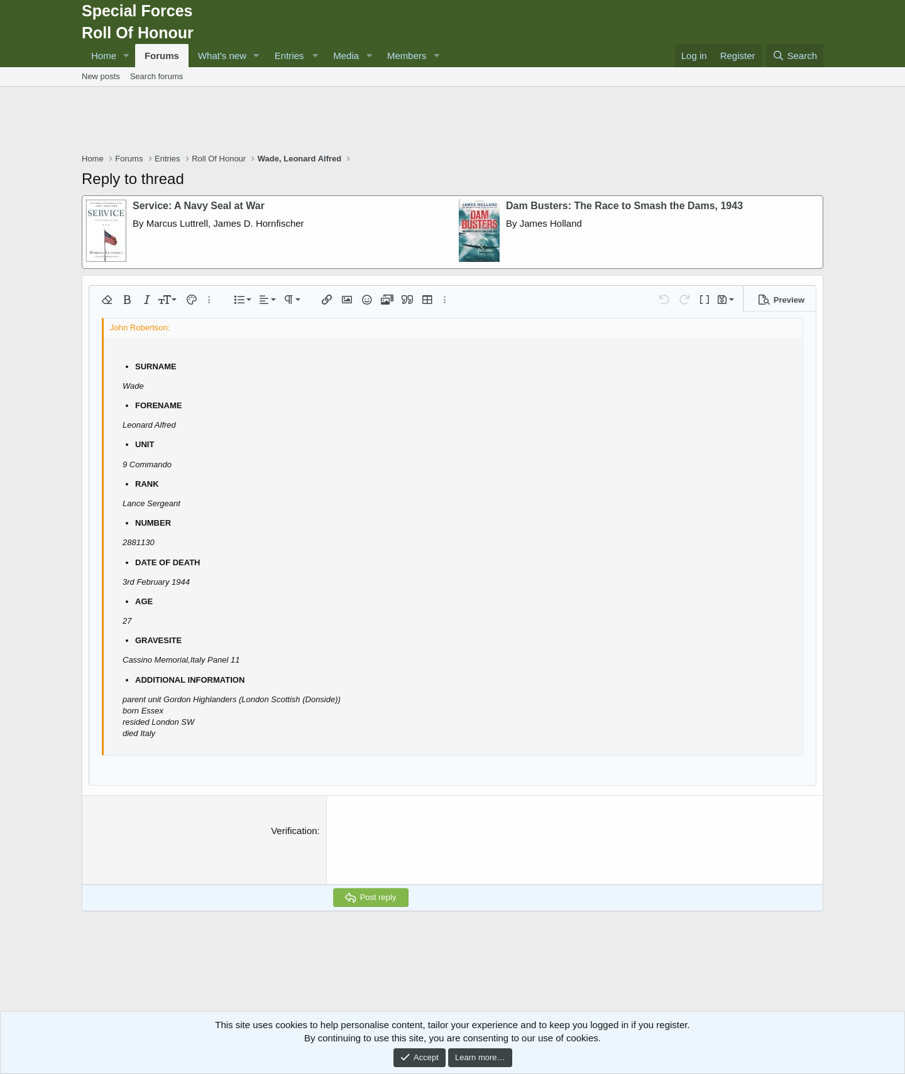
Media (346, 55)
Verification (294, 830)
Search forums (157, 76)
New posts (101, 76)
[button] (126, 55)
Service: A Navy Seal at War (199, 205)
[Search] (794, 55)
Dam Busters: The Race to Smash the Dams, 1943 (624, 205)
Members (407, 55)
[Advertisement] (452, 121)
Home (103, 55)
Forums (162, 55)
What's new (222, 55)
